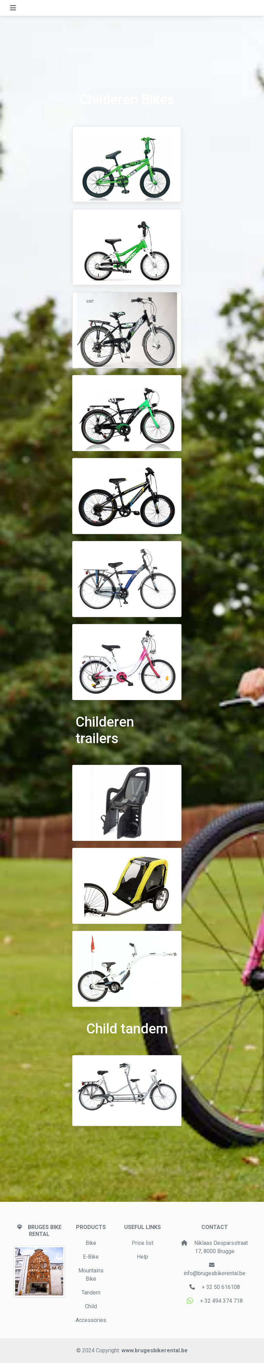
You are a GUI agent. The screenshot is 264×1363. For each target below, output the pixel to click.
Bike (91, 1243)
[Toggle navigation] (13, 8)
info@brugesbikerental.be (214, 1273)
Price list (142, 1243)
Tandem (90, 1292)
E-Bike (91, 1256)
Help (142, 1256)
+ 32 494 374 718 (221, 1301)
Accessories (91, 1320)
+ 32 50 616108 (221, 1287)
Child (91, 1306)
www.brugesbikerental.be (154, 1350)
